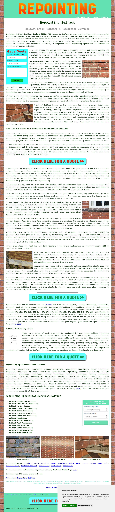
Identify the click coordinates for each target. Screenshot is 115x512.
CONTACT (96, 17)
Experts (41, 495)
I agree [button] (65, 505)
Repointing (10, 305)
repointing (34, 314)
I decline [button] (72, 505)
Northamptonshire (66, 463)
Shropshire (68, 466)
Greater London (12, 466)
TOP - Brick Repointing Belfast (20, 478)
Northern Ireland (29, 466)
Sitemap (7, 495)
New (21, 495)
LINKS (83, 17)
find (13, 369)
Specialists (27, 495)
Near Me (48, 495)
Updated (35, 495)
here (78, 389)
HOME (77, 17)
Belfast (48, 305)
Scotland (28, 463)
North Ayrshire (41, 463)
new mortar (25, 226)
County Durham (89, 463)
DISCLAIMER (104, 17)
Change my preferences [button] (85, 505)
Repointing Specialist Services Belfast (33, 396)
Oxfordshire (44, 466)
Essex (53, 463)
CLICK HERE (16, 324)
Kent (78, 463)
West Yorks (56, 466)
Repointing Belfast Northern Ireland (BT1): (26, 34)
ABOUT (89, 17)
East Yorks (103, 463)
